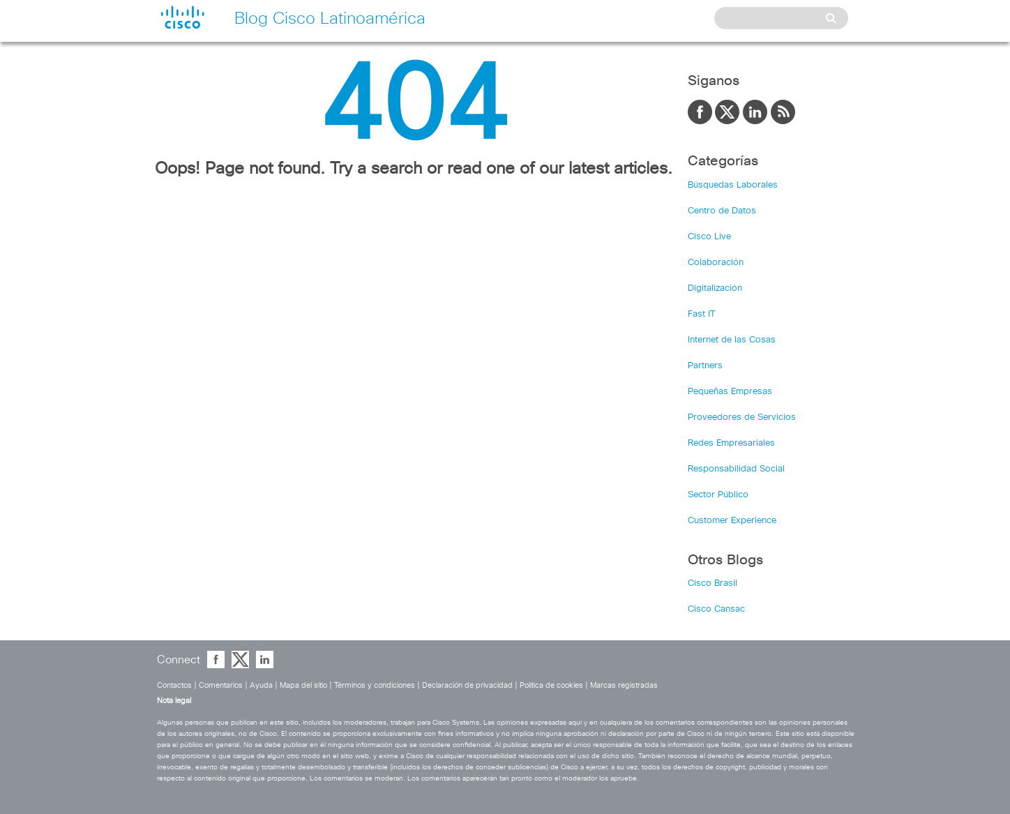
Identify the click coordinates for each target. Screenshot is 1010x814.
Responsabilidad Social (736, 469)
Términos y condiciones (374, 685)
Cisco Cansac (716, 609)
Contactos (174, 685)
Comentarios (221, 685)
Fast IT (702, 314)
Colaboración (716, 262)
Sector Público (718, 494)
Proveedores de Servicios (742, 417)
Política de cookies (551, 685)
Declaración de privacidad (467, 685)
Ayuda (261, 685)
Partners (705, 365)
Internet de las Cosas (732, 340)
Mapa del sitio (303, 685)
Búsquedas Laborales (733, 185)
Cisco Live (709, 236)
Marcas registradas (624, 685)
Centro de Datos (722, 211)
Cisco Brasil (712, 583)
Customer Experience (732, 520)
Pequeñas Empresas (730, 391)
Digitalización (715, 288)
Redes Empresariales (731, 443)
